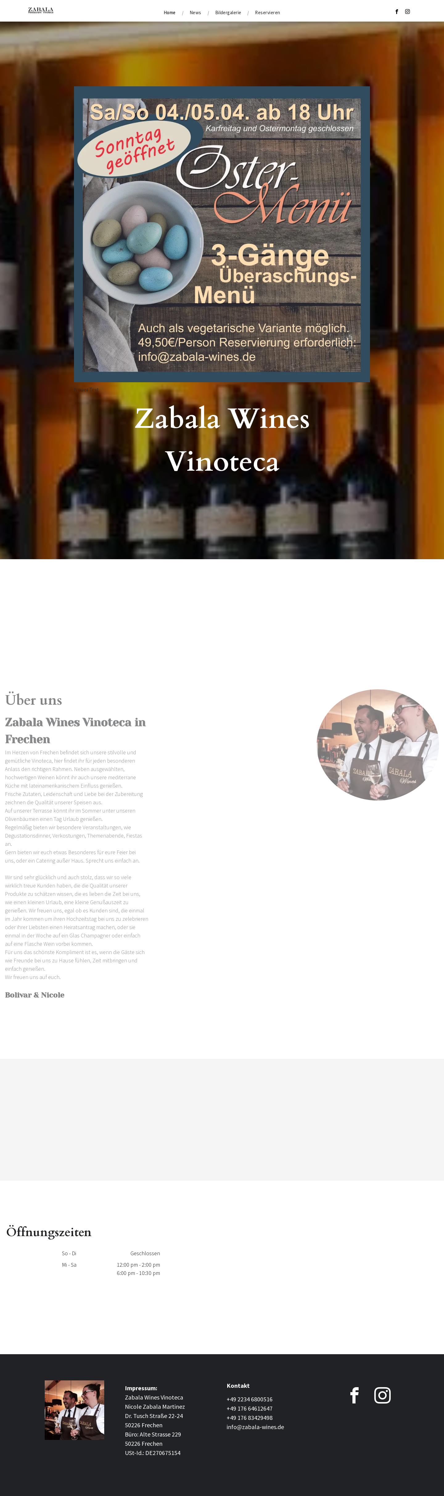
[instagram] (407, 12)
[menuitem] (170, 12)
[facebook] (396, 12)
